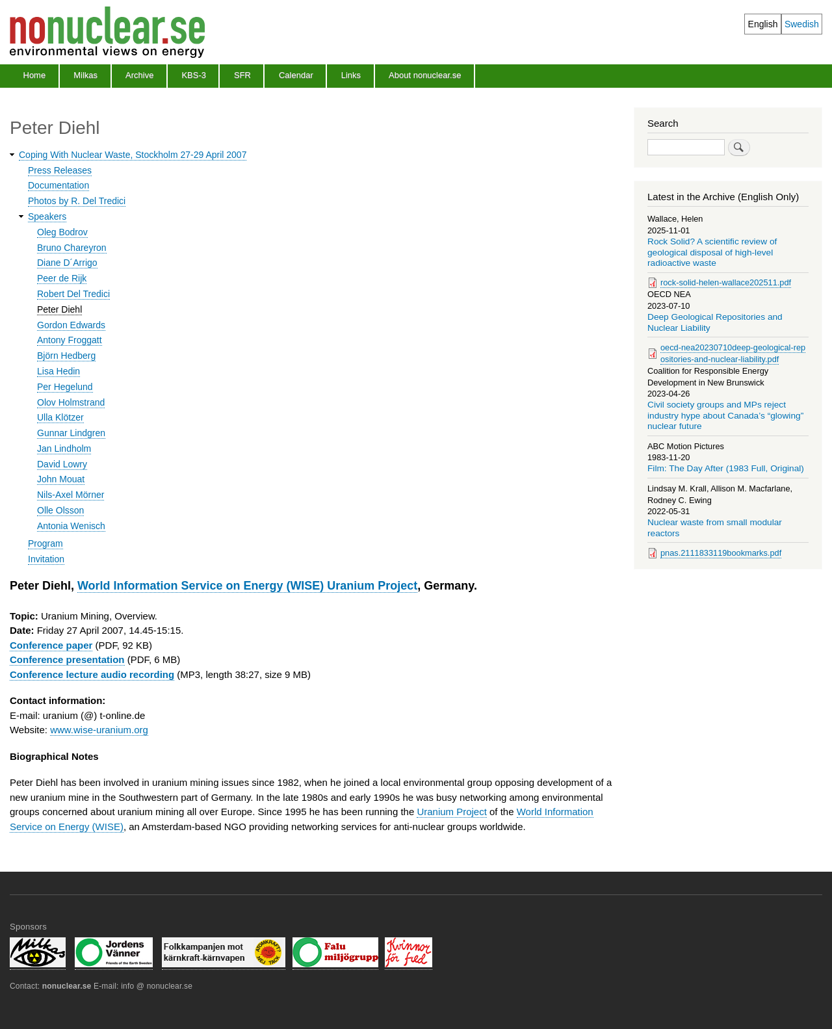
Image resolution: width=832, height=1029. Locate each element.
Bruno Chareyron (72, 247)
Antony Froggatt (69, 340)
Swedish (802, 24)
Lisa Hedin (58, 371)
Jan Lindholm (64, 448)
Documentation (58, 185)
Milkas (85, 75)
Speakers (47, 216)
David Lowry (62, 464)
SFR (242, 75)
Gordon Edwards (71, 325)
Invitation (46, 559)
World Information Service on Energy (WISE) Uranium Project (247, 585)
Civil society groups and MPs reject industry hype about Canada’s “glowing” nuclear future (725, 415)
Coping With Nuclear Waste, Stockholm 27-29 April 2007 (132, 155)
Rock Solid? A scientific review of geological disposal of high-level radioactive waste (712, 252)
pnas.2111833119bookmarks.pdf (720, 553)
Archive (139, 75)
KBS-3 (193, 75)
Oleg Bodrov (62, 232)
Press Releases (60, 170)
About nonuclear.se (425, 75)
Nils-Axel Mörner (70, 494)
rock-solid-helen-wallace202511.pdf (725, 282)
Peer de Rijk (61, 278)
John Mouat (60, 479)
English (763, 24)
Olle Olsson (60, 510)
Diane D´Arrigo (67, 262)
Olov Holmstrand (71, 402)
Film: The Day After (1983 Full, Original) (725, 468)
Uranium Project (451, 811)
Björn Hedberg (66, 355)
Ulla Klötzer (60, 417)
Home (34, 75)
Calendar (296, 75)
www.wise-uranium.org (99, 729)
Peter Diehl (59, 309)
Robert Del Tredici (73, 294)
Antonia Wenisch (71, 526)
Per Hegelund (65, 387)
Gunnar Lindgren (71, 433)
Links (351, 75)
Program (45, 543)
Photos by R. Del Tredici (76, 201)
